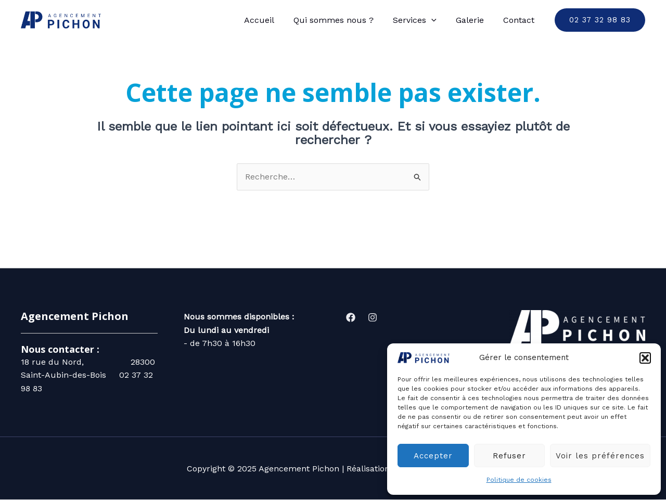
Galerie (474, 20)
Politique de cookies (519, 479)
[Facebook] (350, 317)
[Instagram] (372, 317)
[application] (438, 20)
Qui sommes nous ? (343, 20)
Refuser (509, 455)
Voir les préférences (600, 455)
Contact (520, 20)
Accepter (433, 455)
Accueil (271, 20)
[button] (645, 358)
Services (421, 20)
